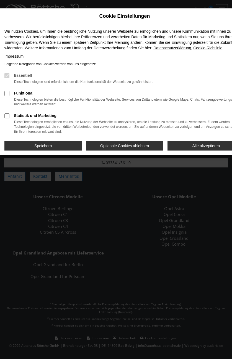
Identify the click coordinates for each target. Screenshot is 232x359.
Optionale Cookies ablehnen (124, 146)
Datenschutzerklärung (172, 48)
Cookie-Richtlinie (207, 48)
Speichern (43, 146)
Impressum (14, 56)
